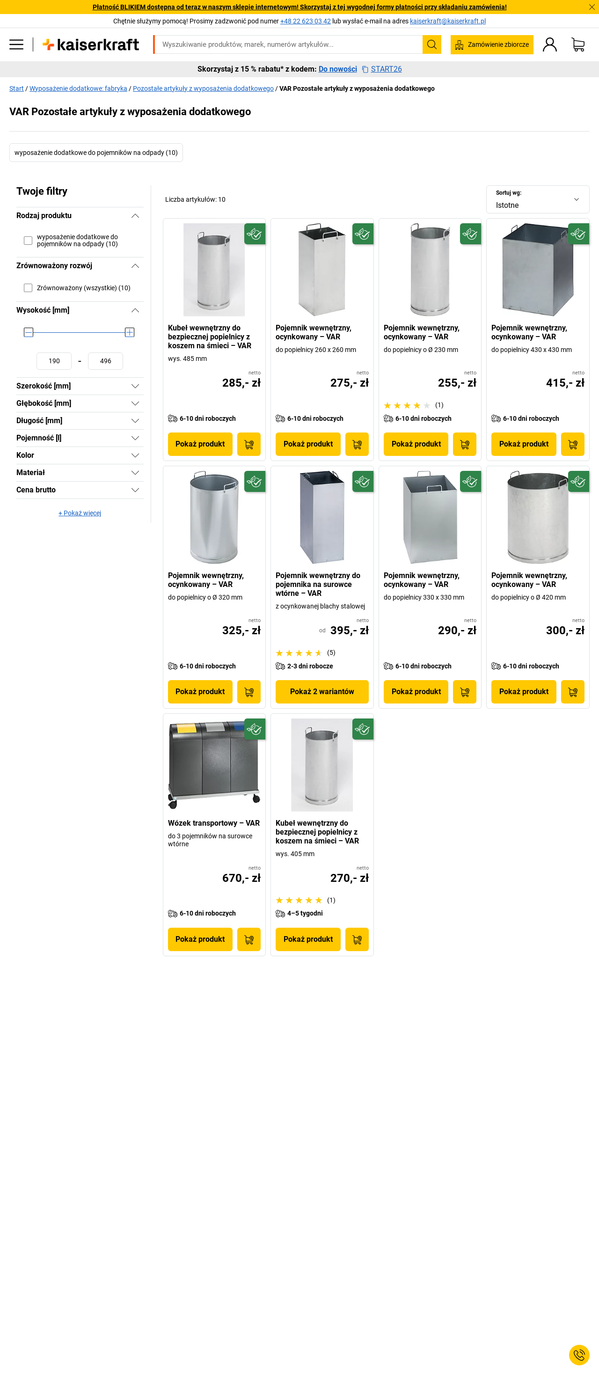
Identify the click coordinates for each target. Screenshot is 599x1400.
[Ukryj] (135, 216)
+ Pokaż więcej (79, 513)
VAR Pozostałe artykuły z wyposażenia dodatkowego (357, 88)
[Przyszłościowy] (254, 233)
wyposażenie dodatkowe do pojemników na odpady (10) (96, 152)
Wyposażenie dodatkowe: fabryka (78, 88)
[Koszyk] (578, 44)
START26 (382, 69)
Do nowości (338, 69)
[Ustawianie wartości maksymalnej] (105, 361)
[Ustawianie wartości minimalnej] (54, 361)
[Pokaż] (135, 386)
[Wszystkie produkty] (16, 44)
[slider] (28, 332)
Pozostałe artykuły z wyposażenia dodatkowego (203, 88)
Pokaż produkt (200, 444)
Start (16, 88)
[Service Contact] (579, 1355)
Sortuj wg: (508, 193)
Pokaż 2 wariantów (322, 691)
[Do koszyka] (249, 444)
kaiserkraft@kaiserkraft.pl (448, 21)
